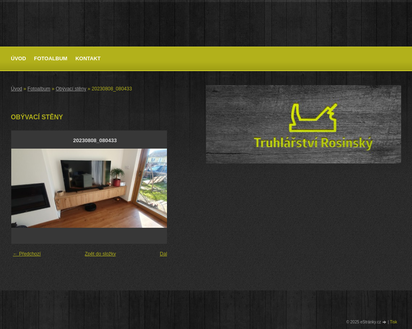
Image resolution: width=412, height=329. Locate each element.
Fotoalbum (51, 58)
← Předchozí (27, 254)
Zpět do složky (100, 254)
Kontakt (88, 58)
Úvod (18, 58)
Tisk (393, 322)
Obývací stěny (71, 89)
